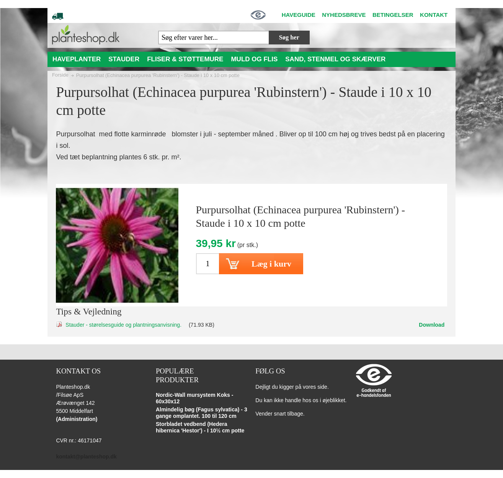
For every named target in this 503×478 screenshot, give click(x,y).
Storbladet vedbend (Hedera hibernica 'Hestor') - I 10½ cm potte (200, 427)
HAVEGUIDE (298, 14)
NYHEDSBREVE (344, 14)
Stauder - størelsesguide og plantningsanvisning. (123, 325)
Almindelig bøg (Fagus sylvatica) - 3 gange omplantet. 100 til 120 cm (201, 412)
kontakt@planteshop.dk (86, 456)
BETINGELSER (392, 14)
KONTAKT (433, 14)
